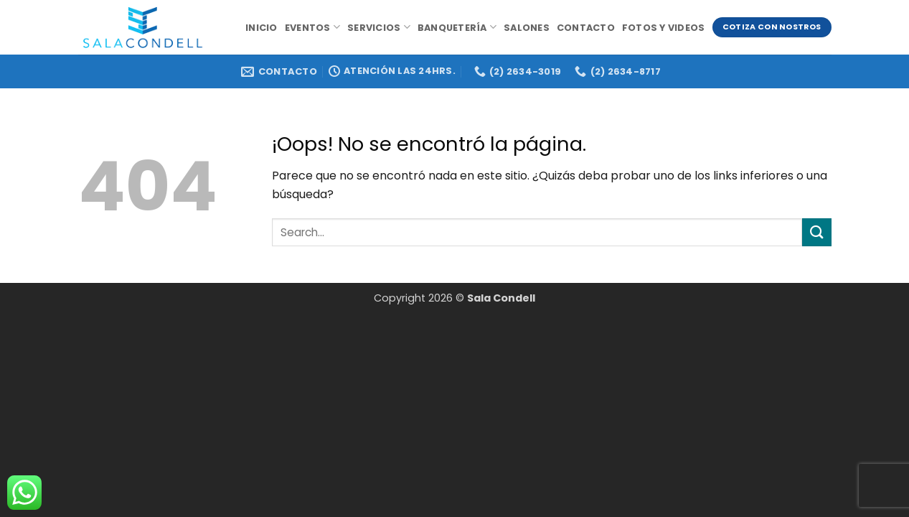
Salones (527, 28)
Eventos (312, 27)
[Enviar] (816, 232)
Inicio (261, 28)
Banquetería (457, 27)
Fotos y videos (663, 28)
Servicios (378, 27)
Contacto (586, 28)
